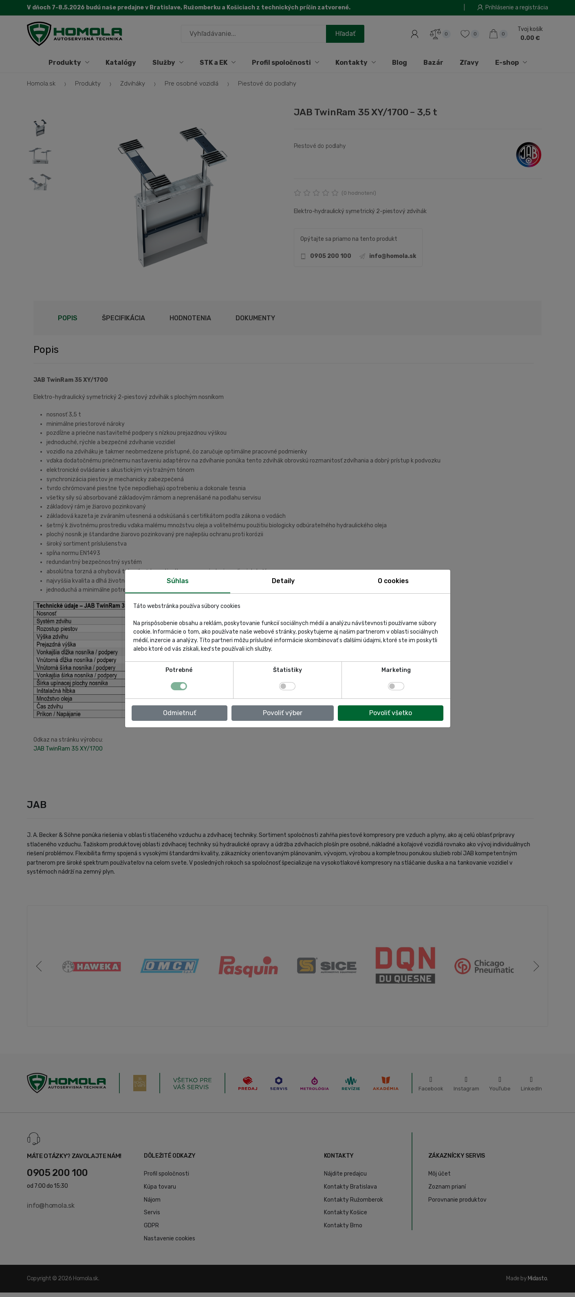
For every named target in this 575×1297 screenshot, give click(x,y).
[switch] (287, 686)
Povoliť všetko (390, 713)
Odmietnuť (179, 713)
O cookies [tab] (393, 581)
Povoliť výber (282, 713)
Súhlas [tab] (178, 581)
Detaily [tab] (283, 581)
